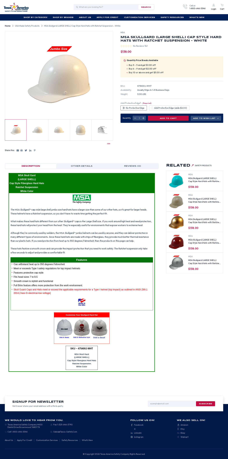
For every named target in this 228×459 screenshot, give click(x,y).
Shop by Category (35, 17)
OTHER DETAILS (81, 166)
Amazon (184, 425)
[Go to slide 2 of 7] (108, 143)
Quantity (127, 118)
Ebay (183, 433)
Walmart (184, 437)
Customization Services (139, 17)
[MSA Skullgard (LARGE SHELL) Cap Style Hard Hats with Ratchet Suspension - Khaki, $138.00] (176, 201)
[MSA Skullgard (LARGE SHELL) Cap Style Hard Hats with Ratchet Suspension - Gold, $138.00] (176, 221)
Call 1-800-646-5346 (17, 431)
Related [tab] (189, 165)
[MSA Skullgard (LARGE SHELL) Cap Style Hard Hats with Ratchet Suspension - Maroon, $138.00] (176, 242)
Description (31, 166)
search (146, 7)
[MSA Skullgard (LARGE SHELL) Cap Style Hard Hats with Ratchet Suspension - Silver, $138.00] (176, 262)
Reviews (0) (132, 166)
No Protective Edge (135, 108)
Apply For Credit (107, 17)
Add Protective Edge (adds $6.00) (170, 108)
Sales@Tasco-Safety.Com (65, 431)
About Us (85, 17)
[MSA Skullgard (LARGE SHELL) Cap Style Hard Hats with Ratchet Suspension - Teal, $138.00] (176, 180)
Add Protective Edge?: (136, 103)
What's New (196, 17)
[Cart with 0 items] (222, 7)
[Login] (213, 7)
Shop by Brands (63, 17)
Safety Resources (172, 17)
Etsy (183, 429)
